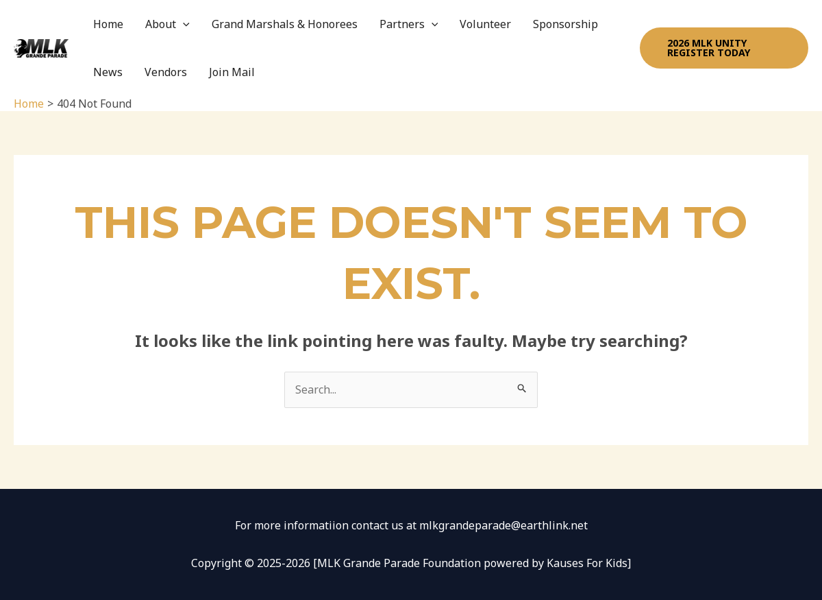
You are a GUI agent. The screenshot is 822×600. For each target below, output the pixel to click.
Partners (408, 24)
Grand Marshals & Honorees (285, 24)
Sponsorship (565, 24)
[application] (183, 24)
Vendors (166, 72)
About (167, 24)
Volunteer (485, 24)
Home (108, 24)
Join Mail (232, 72)
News (108, 72)
